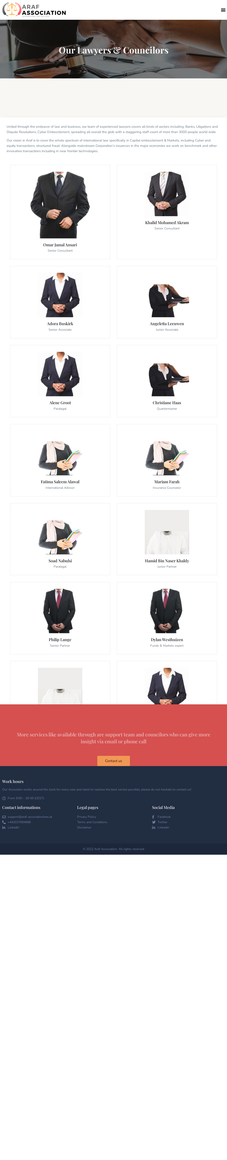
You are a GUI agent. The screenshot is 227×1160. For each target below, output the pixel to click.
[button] (223, 10)
